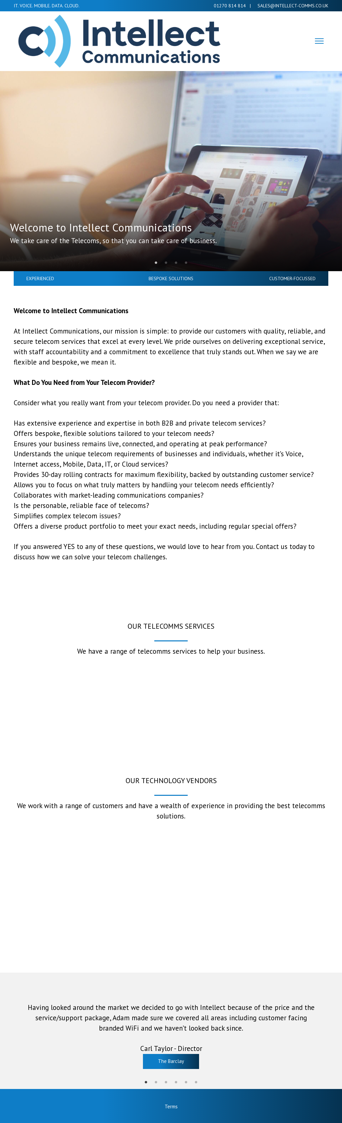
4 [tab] (186, 262)
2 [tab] (166, 262)
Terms (171, 1106)
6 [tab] (196, 1082)
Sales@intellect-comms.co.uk (291, 6)
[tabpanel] (171, 171)
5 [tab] (186, 1082)
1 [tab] (156, 262)
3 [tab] (176, 262)
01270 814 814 (230, 6)
